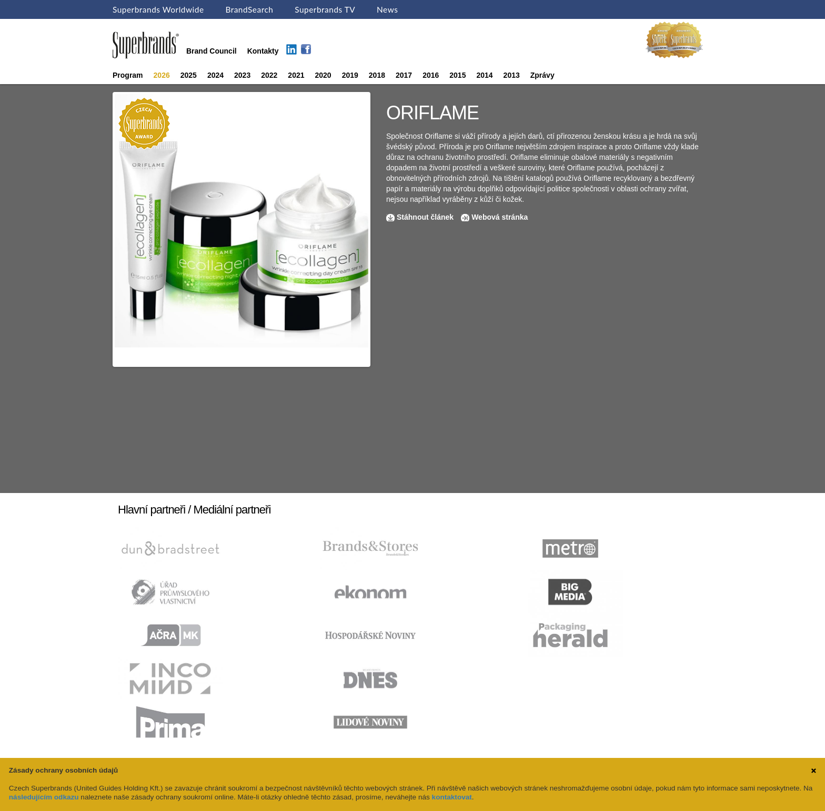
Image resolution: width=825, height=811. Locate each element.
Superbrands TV (325, 9)
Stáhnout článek (425, 217)
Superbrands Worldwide (158, 9)
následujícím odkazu (44, 797)
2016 (430, 75)
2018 (377, 75)
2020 (323, 75)
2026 (162, 75)
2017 (404, 75)
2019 (350, 75)
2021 (296, 75)
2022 (269, 75)
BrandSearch (249, 9)
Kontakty (263, 51)
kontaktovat (452, 797)
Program (128, 75)
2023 (242, 75)
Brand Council (211, 51)
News (387, 9)
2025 (188, 75)
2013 (512, 75)
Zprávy (542, 75)
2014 (484, 75)
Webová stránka (499, 217)
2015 (457, 75)
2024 (215, 75)
